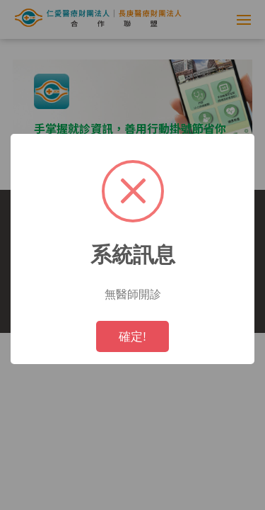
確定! (132, 336)
